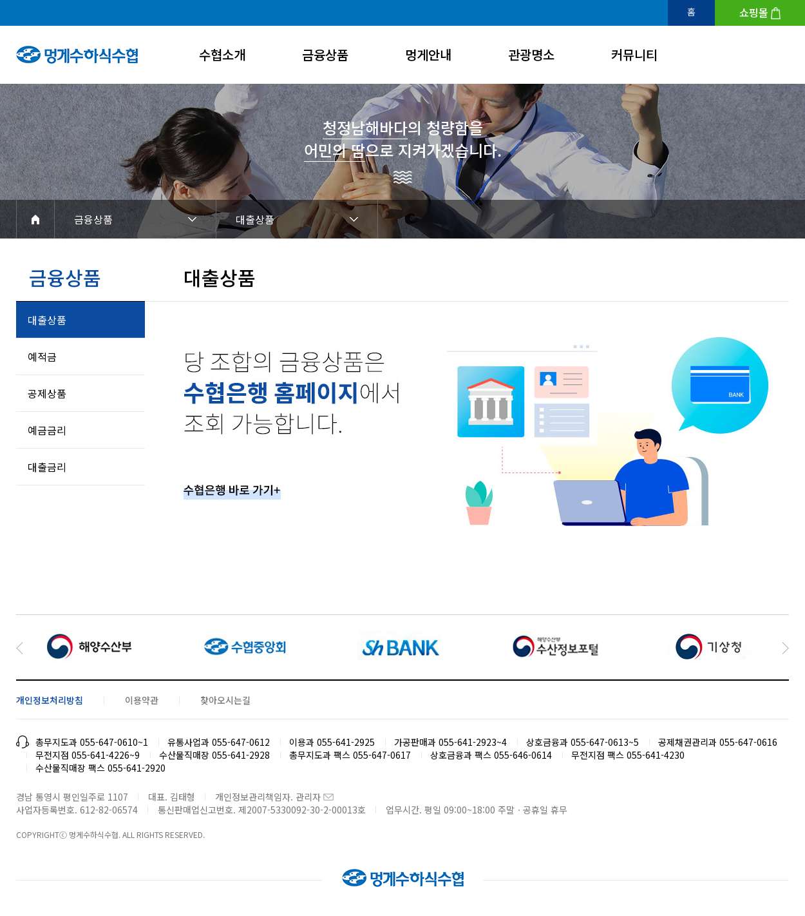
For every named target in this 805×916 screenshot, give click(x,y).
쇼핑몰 (753, 12)
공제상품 (47, 393)
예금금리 (47, 430)
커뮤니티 (634, 54)
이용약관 (141, 700)
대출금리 (47, 466)
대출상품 (255, 219)
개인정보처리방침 (49, 700)
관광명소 (531, 54)
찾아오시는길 (225, 700)
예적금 (42, 356)
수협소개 (222, 54)
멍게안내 (428, 54)
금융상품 (325, 54)
